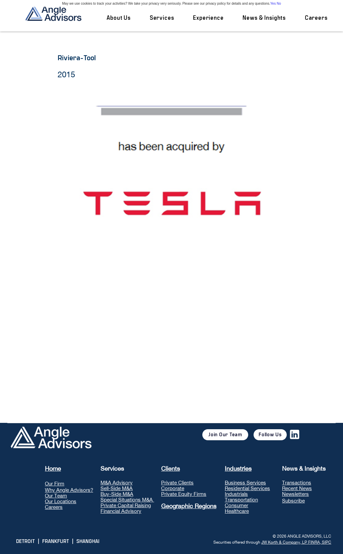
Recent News (297, 488)
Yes (273, 3)
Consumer (236, 505)
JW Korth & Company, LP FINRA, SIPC (296, 542)
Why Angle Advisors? (69, 490)
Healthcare (237, 511)
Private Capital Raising (125, 505)
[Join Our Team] (225, 434)
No (279, 3)
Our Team (56, 495)
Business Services (245, 482)
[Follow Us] (270, 434)
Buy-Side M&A (116, 494)
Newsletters (295, 494)
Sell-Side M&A (116, 488)
